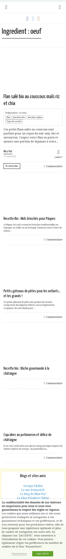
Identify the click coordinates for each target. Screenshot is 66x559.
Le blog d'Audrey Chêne (33, 498)
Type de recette (14, 121)
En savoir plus (12, 166)
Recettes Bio (19, 117)
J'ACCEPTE (43, 553)
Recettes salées (35, 117)
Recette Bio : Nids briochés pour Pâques (29, 219)
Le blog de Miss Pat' (33, 494)
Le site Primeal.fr (33, 490)
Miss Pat (8, 151)
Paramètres (19, 553)
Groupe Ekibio (33, 486)
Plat (8, 117)
